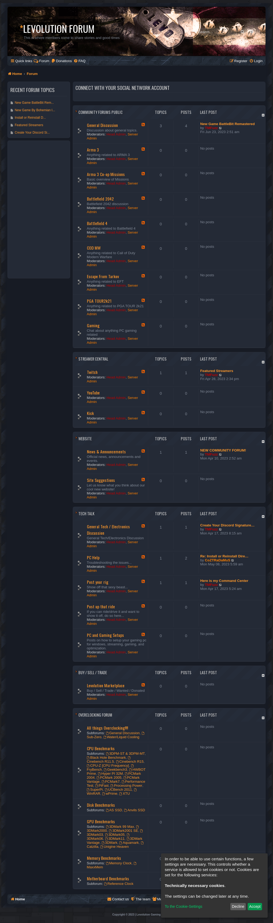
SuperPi (95, 790)
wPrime (109, 794)
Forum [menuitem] (41, 61)
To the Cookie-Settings (183, 906)
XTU (124, 794)
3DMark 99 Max (120, 827)
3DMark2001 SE (123, 831)
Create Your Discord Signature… (227, 525)
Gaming (93, 325)
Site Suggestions (101, 480)
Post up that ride (101, 606)
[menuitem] (61, 61)
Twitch (92, 372)
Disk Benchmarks (101, 805)
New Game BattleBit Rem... (34, 103)
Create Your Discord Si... (32, 132)
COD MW (94, 248)
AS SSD (114, 810)
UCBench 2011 (118, 790)
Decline (238, 906)
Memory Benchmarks (104, 858)
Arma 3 (93, 149)
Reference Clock (118, 884)
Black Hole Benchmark (106, 758)
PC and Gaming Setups (105, 635)
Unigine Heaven (114, 847)
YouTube (93, 392)
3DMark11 (115, 839)
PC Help (93, 557)
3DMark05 (115, 835)
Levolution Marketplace (106, 685)
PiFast (102, 786)
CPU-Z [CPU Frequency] (108, 766)
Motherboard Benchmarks (108, 878)
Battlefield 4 (97, 223)
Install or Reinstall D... (30, 117)
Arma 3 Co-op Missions (106, 174)
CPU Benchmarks (101, 748)
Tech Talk (86, 513)
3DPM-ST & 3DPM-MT (125, 754)
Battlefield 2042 (100, 198)
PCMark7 (111, 782)
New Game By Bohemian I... (35, 110)
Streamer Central (93, 359)
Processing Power (126, 786)
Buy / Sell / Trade (92, 672)
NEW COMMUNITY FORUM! (223, 450)
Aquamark (129, 843)
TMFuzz (211, 128)
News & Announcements (106, 451)
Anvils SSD (134, 810)
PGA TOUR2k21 (99, 301)
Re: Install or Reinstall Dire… (224, 556)
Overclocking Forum (95, 715)
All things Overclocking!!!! (107, 728)
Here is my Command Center (224, 581)
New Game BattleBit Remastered (227, 124)
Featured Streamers (216, 371)
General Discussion (102, 125)
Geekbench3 (115, 770)
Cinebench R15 (130, 762)
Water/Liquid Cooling (121, 737)
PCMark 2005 (109, 778)
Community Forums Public (100, 112)
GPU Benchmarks (101, 821)
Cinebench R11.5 (109, 760)
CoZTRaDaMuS (217, 560)
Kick (90, 413)
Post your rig (97, 582)
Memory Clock (119, 863)
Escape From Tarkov (103, 276)
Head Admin (116, 134)
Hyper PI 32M (110, 774)
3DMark (109, 843)
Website (85, 438)
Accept (255, 906)
